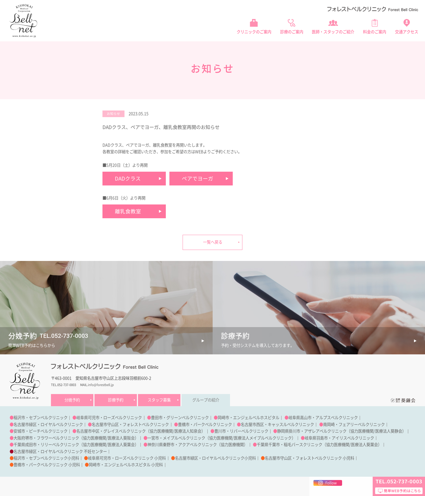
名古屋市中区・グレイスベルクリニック (111, 431)
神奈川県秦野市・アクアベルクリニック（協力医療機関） (197, 445)
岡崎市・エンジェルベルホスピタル (248, 418)
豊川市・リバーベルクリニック (241, 431)
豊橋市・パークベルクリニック (205, 424)
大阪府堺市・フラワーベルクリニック (46, 438)
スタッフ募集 (159, 400)
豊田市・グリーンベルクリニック (180, 418)
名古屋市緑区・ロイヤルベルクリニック (48, 424)
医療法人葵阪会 (121, 438)
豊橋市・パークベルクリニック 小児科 (46, 465)
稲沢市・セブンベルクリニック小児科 (46, 458)
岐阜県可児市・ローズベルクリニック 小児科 (127, 458)
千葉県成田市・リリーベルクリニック (46, 445)
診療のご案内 (291, 32)
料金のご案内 (374, 32)
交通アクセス (406, 32)
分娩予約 (72, 400)
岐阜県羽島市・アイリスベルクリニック (339, 438)
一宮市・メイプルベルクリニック (176, 438)
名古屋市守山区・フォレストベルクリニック (130, 424)
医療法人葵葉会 (121, 445)
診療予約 (115, 400)
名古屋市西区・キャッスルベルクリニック (277, 424)
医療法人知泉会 (187, 431)
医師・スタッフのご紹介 (333, 32)
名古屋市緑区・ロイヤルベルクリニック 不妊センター (60, 451)
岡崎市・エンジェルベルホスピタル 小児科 (126, 465)
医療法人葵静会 (388, 431)
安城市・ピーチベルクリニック (40, 431)
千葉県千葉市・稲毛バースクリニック (289, 445)
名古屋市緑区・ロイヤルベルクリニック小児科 (215, 458)
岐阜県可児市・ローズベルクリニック (109, 418)
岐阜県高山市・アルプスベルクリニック (323, 418)
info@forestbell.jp (101, 384)
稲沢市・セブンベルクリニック (40, 418)
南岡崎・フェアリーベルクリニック (354, 424)
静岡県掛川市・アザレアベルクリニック (312, 431)
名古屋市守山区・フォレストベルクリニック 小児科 (309, 458)
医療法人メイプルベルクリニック (263, 438)
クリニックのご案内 (254, 32)
